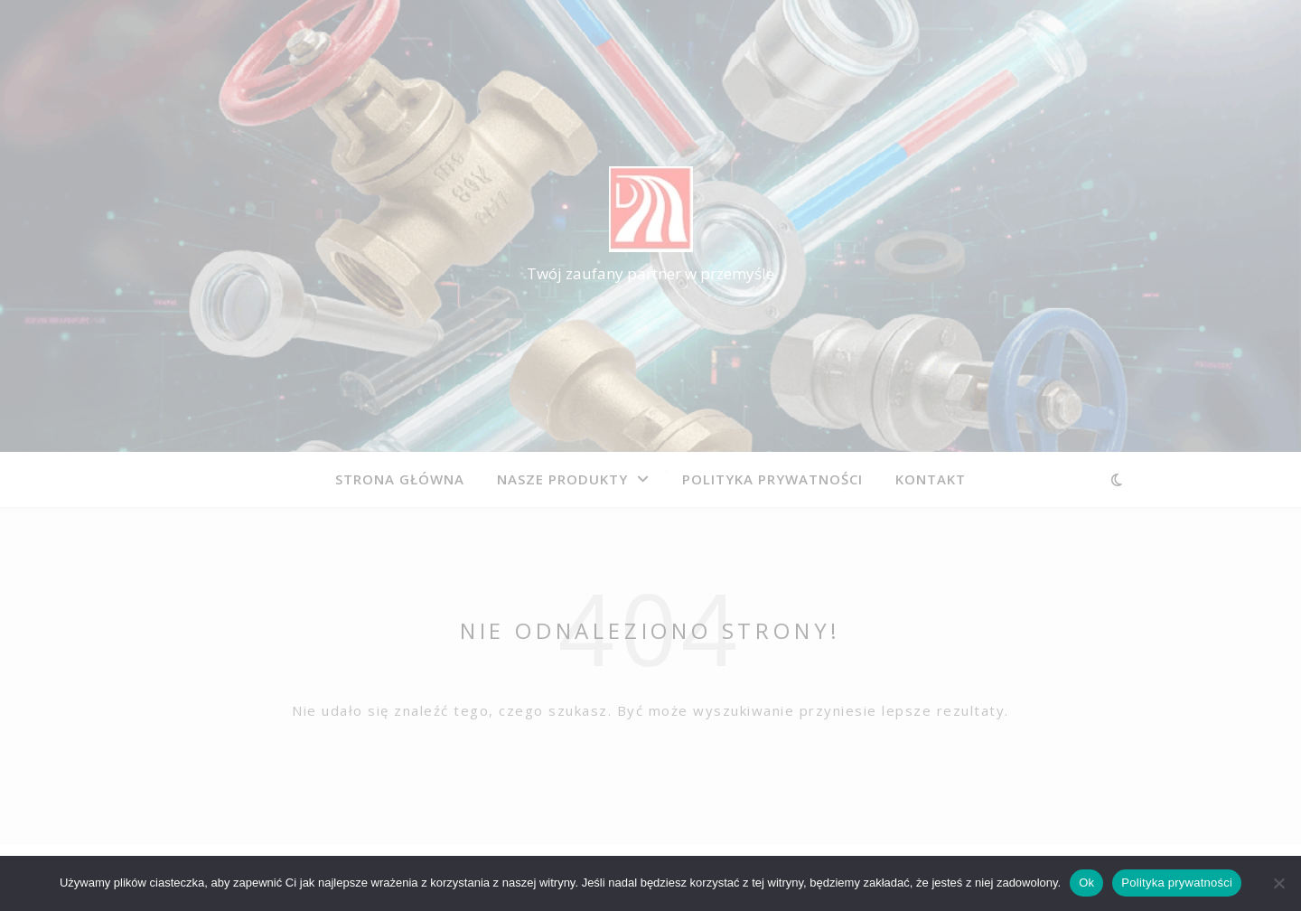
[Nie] (1278, 883)
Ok (1086, 882)
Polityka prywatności (1176, 882)
